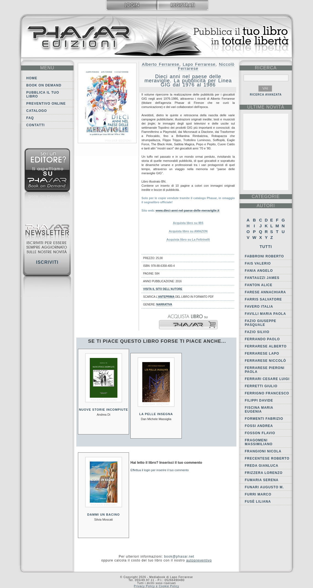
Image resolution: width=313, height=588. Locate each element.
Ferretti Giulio (261, 386)
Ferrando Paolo (262, 339)
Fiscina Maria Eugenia (259, 409)
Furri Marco (258, 494)
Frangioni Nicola (263, 451)
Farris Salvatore (263, 299)
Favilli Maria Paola (265, 314)
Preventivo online (46, 104)
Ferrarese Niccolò (265, 361)
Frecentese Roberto (267, 458)
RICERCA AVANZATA (266, 94)
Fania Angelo (259, 271)
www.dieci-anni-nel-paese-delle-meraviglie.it (187, 210)
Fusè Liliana (258, 501)
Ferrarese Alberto (266, 346)
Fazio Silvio (257, 332)
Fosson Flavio (260, 433)
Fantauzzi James (262, 278)
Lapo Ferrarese (199, 64)
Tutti (266, 246)
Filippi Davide (259, 400)
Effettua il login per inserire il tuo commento (159, 470)
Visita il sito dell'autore (162, 289)
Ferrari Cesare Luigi (267, 379)
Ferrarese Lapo (262, 353)
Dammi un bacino (103, 514)
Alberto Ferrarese (160, 64)
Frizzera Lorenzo (264, 473)
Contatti (35, 125)
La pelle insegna (156, 414)
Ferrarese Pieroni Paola (265, 370)
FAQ (30, 118)
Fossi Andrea (259, 426)
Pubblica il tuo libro (42, 94)
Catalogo (36, 111)
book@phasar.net (179, 556)
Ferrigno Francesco (267, 393)
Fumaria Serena (261, 480)
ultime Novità (266, 107)
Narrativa (164, 304)
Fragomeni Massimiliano (259, 442)
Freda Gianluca (261, 466)
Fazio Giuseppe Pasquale (260, 323)
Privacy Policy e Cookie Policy (156, 586)
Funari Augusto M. (264, 487)
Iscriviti (47, 262)
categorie (266, 196)
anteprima (166, 296)
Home (31, 78)
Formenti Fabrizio (264, 419)
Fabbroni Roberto (264, 256)
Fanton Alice (258, 285)
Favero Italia (259, 306)
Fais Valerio (258, 263)
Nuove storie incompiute (103, 409)
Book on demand (43, 85)
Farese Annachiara (265, 292)
